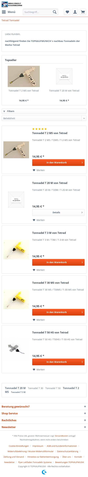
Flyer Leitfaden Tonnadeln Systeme (35, 462)
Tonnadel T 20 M (15, 388)
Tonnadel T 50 (53, 388)
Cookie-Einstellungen (19, 445)
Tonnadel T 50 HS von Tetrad (50, 332)
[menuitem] (8, 12)
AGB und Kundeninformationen (62, 445)
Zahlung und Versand (14, 456)
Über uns (66, 456)
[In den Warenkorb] (58, 162)
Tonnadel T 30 (36, 388)
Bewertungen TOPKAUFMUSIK (69, 462)
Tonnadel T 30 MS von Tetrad (50, 282)
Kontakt (78, 456)
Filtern (8, 111)
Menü (8, 11)
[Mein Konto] (75, 12)
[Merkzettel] (67, 12)
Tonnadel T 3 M (18, 392)
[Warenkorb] (83, 12)
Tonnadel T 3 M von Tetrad (49, 233)
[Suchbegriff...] (40, 12)
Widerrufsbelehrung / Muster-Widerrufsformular (31, 451)
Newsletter (9, 462)
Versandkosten (61, 435)
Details (68, 212)
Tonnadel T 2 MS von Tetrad (24, 90)
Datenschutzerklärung (67, 451)
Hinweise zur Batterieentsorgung (43, 456)
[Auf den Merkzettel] (39, 170)
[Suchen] (54, 12)
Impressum (37, 445)
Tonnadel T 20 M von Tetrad (64, 90)
